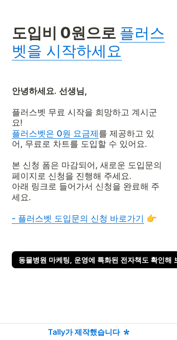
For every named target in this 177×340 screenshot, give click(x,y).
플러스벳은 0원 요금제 (55, 133)
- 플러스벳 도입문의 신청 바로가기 (78, 218)
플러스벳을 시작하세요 (88, 42)
